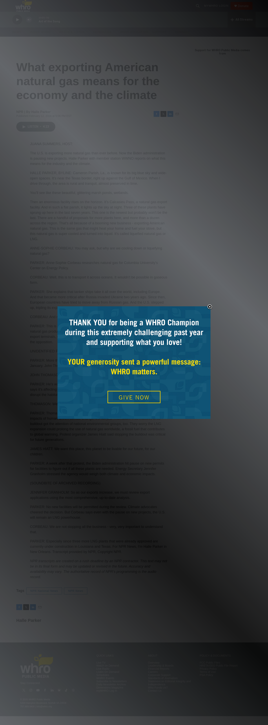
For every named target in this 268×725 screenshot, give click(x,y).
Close (210, 307)
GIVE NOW (134, 397)
